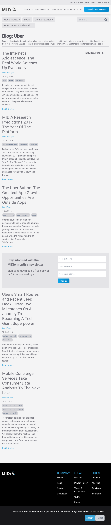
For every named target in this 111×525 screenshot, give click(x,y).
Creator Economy (44, 19)
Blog (79, 9)
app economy (8, 215)
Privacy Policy (81, 483)
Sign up (63, 281)
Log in (106, 2)
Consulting (56, 9)
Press (80, 2)
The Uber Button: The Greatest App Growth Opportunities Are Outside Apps (21, 195)
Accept (89, 518)
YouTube (96, 483)
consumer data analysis (12, 405)
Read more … (8, 109)
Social (27, 19)
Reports (28, 9)
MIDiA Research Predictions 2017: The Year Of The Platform (18, 124)
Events (93, 2)
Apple (11, 80)
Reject (100, 518)
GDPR (77, 497)
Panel (87, 2)
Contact (73, 2)
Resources (69, 9)
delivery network (9, 336)
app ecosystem (23, 215)
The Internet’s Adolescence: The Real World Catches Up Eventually (19, 60)
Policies (78, 477)
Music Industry (12, 19)
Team (100, 2)
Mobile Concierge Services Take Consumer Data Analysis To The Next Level (21, 383)
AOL (4, 80)
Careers (60, 488)
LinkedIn (96, 477)
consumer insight (10, 413)
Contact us (62, 493)
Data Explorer (42, 9)
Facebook (20, 80)
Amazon (33, 144)
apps (34, 215)
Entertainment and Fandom (18, 25)
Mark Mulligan (8, 73)
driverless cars (25, 336)
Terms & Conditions (79, 490)
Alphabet (23, 144)
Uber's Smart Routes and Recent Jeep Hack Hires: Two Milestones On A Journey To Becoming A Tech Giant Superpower (20, 309)
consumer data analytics (13, 409)
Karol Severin (7, 207)
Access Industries (10, 144)
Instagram (96, 493)
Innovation (7, 340)
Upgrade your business (96, 9)
